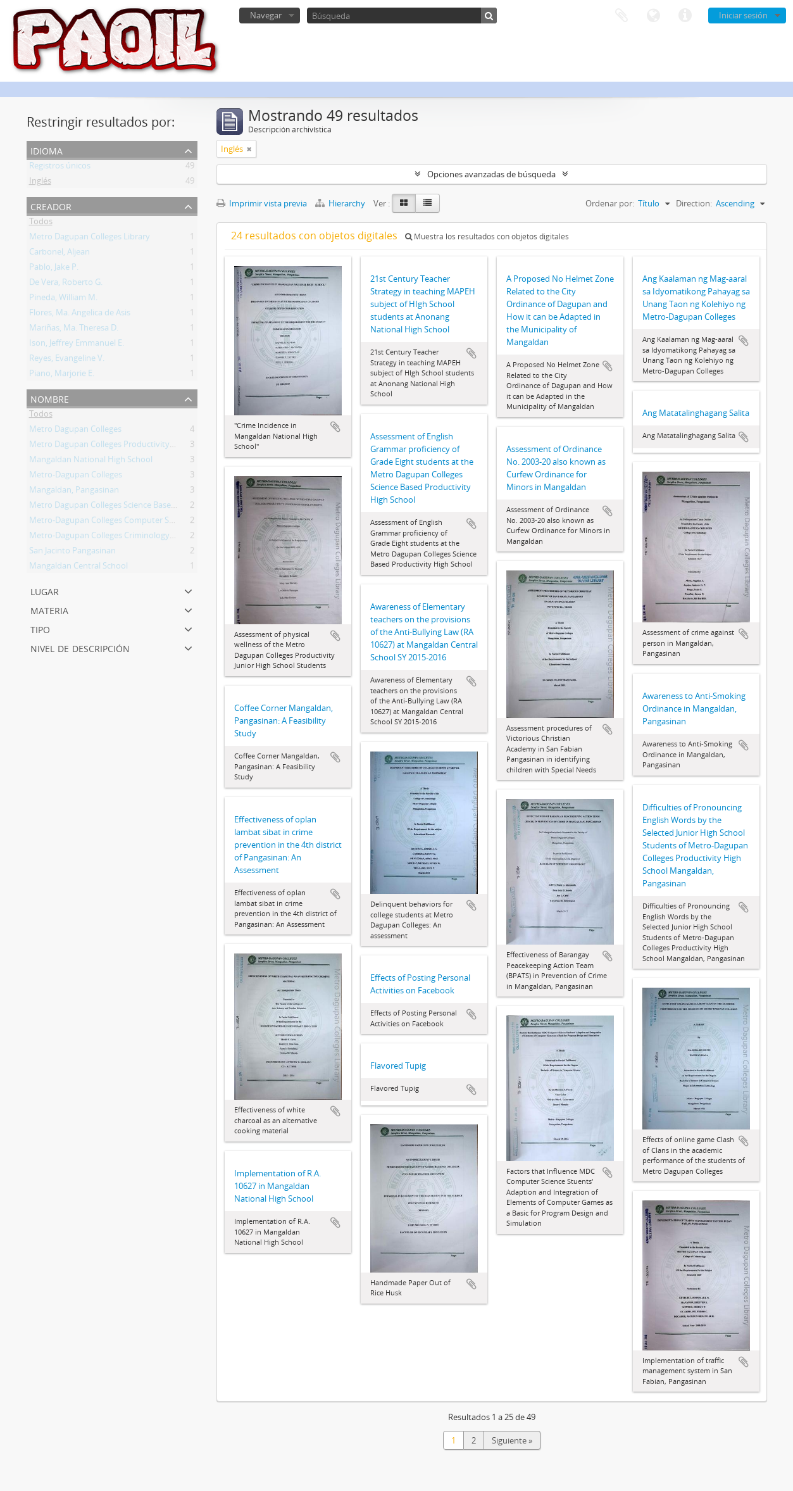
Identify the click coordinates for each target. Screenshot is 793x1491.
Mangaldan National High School (91, 461)
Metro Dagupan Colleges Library (89, 238)
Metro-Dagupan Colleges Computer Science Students (128, 522)
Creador (51, 205)
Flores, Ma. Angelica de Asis (79, 314)
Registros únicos (60, 167)
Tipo (40, 628)
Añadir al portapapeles (335, 426)
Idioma (653, 16)
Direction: (694, 203)
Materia (49, 609)
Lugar (44, 590)
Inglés (40, 183)
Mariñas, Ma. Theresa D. (73, 330)
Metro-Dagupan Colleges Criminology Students (117, 537)
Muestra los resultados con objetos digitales (487, 236)
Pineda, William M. (63, 299)
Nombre (49, 397)
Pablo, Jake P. (53, 269)
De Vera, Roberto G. (66, 284)
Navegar (266, 15)
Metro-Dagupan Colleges (75, 476)
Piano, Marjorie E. (61, 375)
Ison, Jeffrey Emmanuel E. (76, 345)
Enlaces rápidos (685, 16)
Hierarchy (341, 203)
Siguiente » (512, 1440)
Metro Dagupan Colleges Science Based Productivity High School (150, 507)
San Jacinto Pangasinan (72, 552)
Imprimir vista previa (261, 203)
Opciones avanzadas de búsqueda (491, 174)
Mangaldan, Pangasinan (74, 492)
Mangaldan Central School (78, 568)
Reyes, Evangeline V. (66, 360)
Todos (41, 223)
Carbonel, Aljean (59, 254)
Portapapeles (621, 16)
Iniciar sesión (743, 15)
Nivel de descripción (80, 647)
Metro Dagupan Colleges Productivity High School (122, 446)
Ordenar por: (609, 203)
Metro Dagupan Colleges (75, 431)
